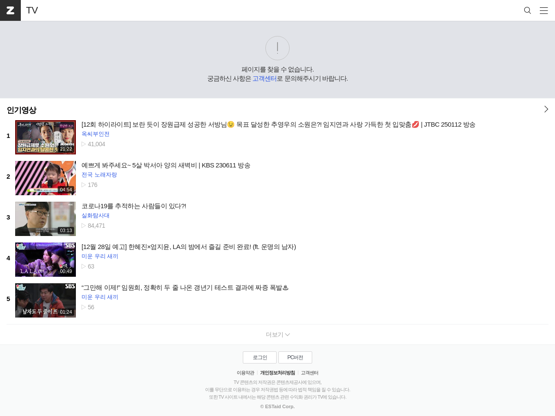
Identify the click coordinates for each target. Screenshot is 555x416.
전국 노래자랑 (99, 174)
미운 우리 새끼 (100, 256)
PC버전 (295, 357)
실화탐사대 (96, 215)
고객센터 (264, 78)
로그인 (260, 357)
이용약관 (245, 372)
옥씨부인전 (96, 134)
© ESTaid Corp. (277, 406)
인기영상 (21, 110)
